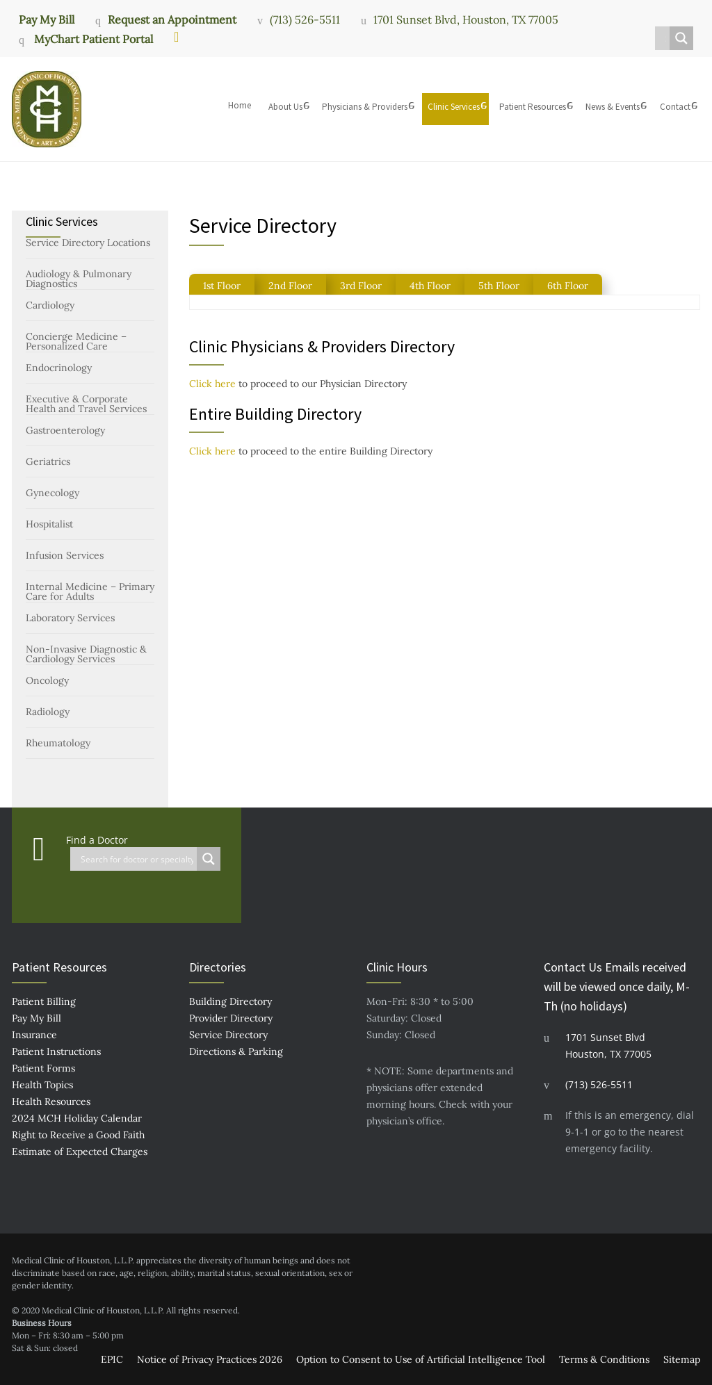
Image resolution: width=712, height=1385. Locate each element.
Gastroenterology (65, 430)
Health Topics (42, 1085)
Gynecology (52, 492)
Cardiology (50, 305)
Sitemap (681, 1359)
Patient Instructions (56, 1051)
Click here (212, 383)
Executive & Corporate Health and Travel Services (86, 404)
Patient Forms (43, 1068)
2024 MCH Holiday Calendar (77, 1118)
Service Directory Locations (88, 242)
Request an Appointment (172, 19)
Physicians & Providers (364, 107)
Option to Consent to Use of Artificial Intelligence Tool (420, 1359)
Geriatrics (48, 461)
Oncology (47, 680)
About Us (285, 107)
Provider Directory (231, 1018)
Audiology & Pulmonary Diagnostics (78, 279)
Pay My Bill (46, 19)
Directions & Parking (236, 1051)
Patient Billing (44, 1001)
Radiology (48, 711)
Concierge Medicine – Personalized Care (76, 341)
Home (239, 105)
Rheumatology (58, 743)
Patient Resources (532, 107)
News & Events (612, 107)
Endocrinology (59, 367)
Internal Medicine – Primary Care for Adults (90, 591)
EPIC (112, 1359)
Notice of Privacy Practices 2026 (209, 1359)
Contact (675, 107)
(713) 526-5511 (305, 19)
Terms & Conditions (604, 1359)
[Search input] (665, 38)
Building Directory (230, 1001)
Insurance (34, 1034)
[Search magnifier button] (681, 38)
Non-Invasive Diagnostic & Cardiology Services (86, 654)
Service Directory (228, 1034)
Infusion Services (65, 555)
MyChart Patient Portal (92, 39)
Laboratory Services (70, 618)
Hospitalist (49, 524)
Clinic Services (454, 107)
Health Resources (51, 1101)
